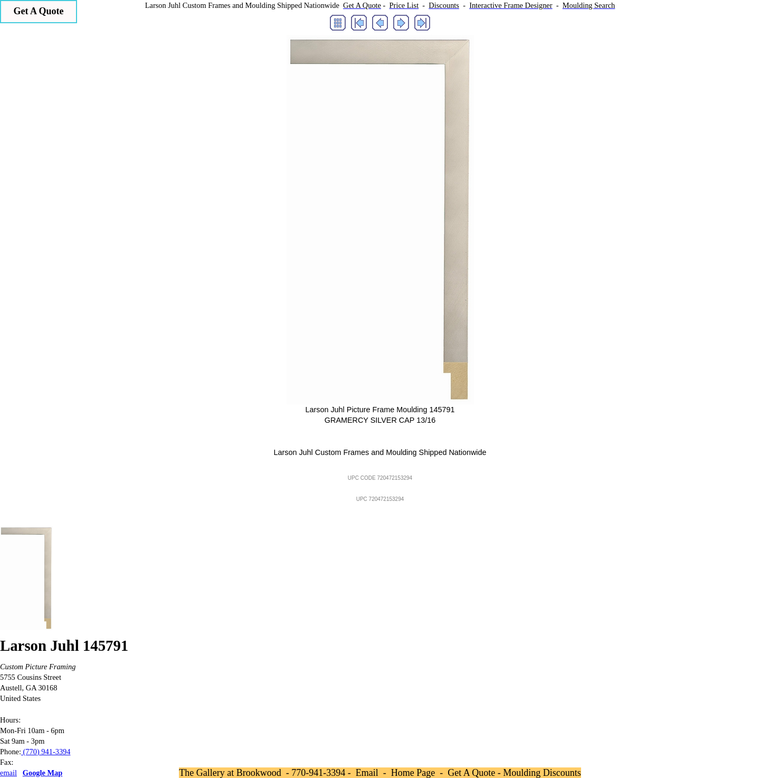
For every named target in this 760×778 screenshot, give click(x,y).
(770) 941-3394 (46, 751)
